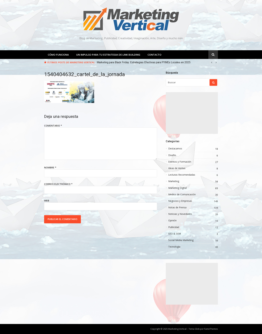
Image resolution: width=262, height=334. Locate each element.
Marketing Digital (177, 187)
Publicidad (173, 227)
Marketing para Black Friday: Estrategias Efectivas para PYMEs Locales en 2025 (143, 62)
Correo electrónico (58, 184)
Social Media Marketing (180, 240)
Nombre (50, 167)
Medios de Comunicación (182, 194)
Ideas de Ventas (176, 168)
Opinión (172, 220)
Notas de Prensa (177, 207)
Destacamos (175, 148)
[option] (157, 62)
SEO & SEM (174, 233)
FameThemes (211, 328)
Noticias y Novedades (180, 213)
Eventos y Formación (179, 161)
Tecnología (174, 246)
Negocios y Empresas (180, 200)
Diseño (172, 155)
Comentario (53, 125)
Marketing (173, 181)
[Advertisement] (192, 113)
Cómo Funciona (58, 54)
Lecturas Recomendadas (181, 174)
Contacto (154, 54)
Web (46, 200)
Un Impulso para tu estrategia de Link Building (108, 54)
